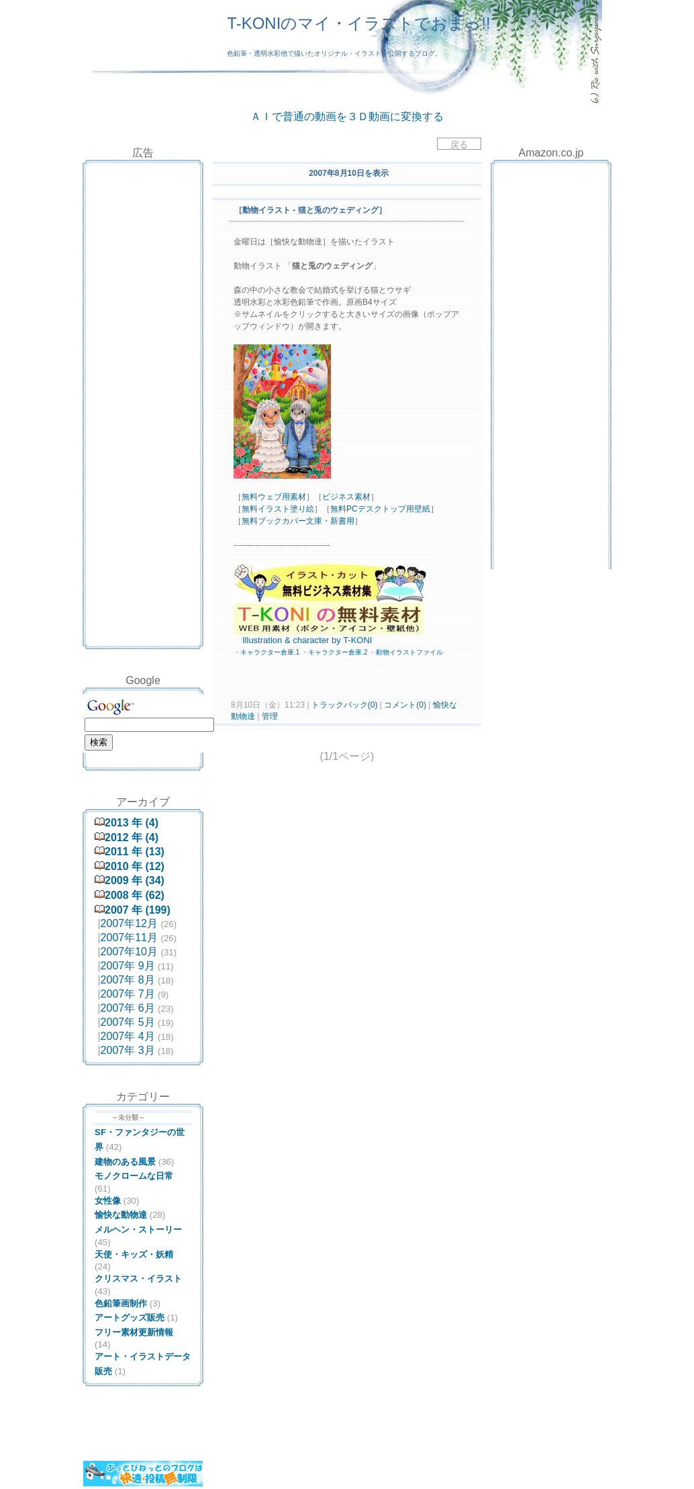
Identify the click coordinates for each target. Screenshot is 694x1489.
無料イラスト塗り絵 (278, 509)
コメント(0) (404, 705)
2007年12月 (129, 923)
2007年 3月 (128, 1050)
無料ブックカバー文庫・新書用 (298, 521)
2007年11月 (129, 937)
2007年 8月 (128, 980)
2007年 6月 (128, 1008)
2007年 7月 (128, 994)
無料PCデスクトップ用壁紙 (380, 509)
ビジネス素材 (346, 496)
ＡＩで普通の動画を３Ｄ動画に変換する (347, 116)
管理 (270, 716)
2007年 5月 (128, 1022)
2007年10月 (129, 951)
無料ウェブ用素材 (274, 496)
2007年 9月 (128, 965)
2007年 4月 (128, 1036)
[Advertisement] (143, 196)
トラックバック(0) (344, 705)
